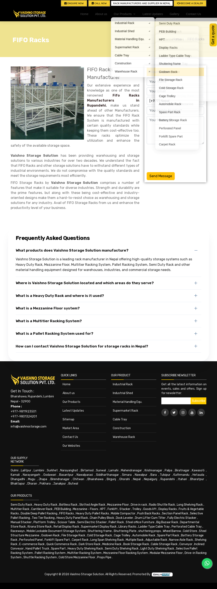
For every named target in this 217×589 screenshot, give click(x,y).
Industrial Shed (123, 393)
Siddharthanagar (107, 475)
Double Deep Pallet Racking (39, 513)
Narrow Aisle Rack (181, 540)
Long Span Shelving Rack (107, 540)
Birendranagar (59, 479)
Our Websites (71, 446)
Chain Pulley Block (102, 518)
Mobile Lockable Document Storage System (56, 531)
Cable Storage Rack (164, 544)
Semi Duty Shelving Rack (122, 548)
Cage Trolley (122, 535)
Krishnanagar (153, 470)
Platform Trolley (44, 522)
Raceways (18, 531)
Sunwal (101, 470)
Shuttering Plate (125, 531)
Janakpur (59, 483)
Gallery (174, 14)
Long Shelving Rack (190, 504)
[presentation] (178, 157)
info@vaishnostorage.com (28, 426)
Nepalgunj (150, 479)
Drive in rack (139, 504)
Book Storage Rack (136, 544)
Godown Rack (50, 535)
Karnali (15, 475)
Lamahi (113, 470)
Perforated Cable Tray (187, 526)
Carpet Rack (80, 540)
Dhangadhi (18, 479)
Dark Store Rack (89, 544)
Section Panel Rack (175, 513)
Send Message (160, 176)
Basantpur (66, 475)
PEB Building (62, 509)
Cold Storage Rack (99, 535)
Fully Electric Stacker (181, 518)
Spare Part (58, 548)
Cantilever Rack (42, 509)
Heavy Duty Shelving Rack (85, 548)
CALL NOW (99, 3)
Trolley (136, 509)
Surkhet (52, 470)
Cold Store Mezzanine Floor (77, 557)
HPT (103, 509)
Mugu (31, 479)
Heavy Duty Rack (45, 504)
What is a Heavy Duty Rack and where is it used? (60, 296)
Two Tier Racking (43, 518)
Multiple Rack (135, 540)
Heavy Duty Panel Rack (72, 518)
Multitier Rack (20, 509)
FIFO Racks (195, 39)
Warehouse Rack (124, 437)
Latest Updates (153, 14)
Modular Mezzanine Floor (166, 553)
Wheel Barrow (172, 531)
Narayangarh (31, 475)
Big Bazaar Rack (167, 522)
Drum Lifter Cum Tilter (150, 518)
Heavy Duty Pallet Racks (92, 513)
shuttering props (149, 531)
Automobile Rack (143, 535)
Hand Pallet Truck (37, 548)
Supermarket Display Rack (99, 526)
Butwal (73, 483)
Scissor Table (66, 522)
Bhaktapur (18, 483)
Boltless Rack (68, 504)
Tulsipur (165, 475)
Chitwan (78, 479)
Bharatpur (197, 479)
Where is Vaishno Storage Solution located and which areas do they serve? (85, 283)
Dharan (32, 483)
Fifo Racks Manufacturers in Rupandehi (113, 100)
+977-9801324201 (24, 416)
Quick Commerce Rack (61, 544)
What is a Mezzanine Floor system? (48, 308)
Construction (122, 428)
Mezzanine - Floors (85, 509)
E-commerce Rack (32, 544)
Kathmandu (181, 475)
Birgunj (111, 479)
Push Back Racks (148, 513)
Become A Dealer (190, 3)
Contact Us (193, 14)
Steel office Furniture (140, 522)
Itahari (182, 479)
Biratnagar (182, 470)
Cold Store (190, 531)
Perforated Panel (31, 540)
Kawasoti (198, 470)
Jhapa (43, 479)
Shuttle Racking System (40, 557)
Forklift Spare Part (57, 540)
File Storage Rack (73, 535)
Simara (127, 475)
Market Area (71, 428)
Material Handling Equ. (127, 402)
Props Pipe (104, 557)
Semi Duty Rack (21, 504)
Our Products (71, 402)
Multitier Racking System (84, 553)
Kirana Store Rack (40, 526)
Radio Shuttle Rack (162, 504)
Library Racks (127, 526)
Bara (153, 475)
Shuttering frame (100, 531)
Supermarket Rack (125, 410)
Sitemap (68, 419)
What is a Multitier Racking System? (49, 321)
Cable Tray (120, 419)
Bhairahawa (95, 479)
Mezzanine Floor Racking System (125, 553)
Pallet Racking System (50, 553)
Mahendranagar (131, 470)
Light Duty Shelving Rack (157, 548)
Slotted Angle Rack (92, 504)
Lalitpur (26, 470)
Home (84, 14)
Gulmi (14, 470)
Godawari (49, 475)
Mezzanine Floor (118, 504)
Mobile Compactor (123, 513)
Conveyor (185, 544)
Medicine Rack (111, 544)
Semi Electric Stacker (92, 522)
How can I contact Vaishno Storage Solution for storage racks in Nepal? (82, 346)
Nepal (137, 479)
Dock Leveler (124, 518)
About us (101, 14)
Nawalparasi (85, 475)
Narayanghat (69, 470)
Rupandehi (168, 479)
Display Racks (167, 509)
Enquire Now (74, 3)
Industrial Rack (123, 384)
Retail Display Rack (66, 526)
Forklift (113, 509)
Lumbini (39, 470)
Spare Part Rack (168, 535)
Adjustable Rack (156, 540)
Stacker (124, 509)
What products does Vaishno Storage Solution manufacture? (72, 250)
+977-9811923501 (23, 411)
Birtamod (87, 470)
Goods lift (150, 509)
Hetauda (198, 475)
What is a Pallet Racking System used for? (54, 333)
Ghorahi (124, 479)
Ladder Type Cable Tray (154, 526)
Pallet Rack (116, 522)
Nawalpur (141, 475)
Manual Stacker (21, 522)
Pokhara (45, 483)
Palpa (168, 470)
